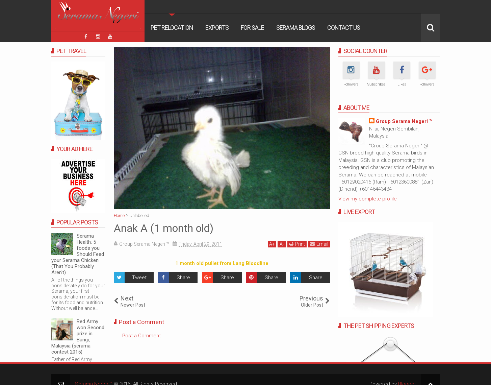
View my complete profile (367, 199)
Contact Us (343, 27)
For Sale (252, 27)
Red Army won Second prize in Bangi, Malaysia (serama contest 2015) (77, 336)
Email (319, 244)
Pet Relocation (172, 27)
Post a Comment (141, 336)
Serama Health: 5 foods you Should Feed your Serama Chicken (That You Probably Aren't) (77, 254)
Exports (217, 27)
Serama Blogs (295, 27)
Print (297, 244)
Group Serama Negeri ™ (404, 121)
